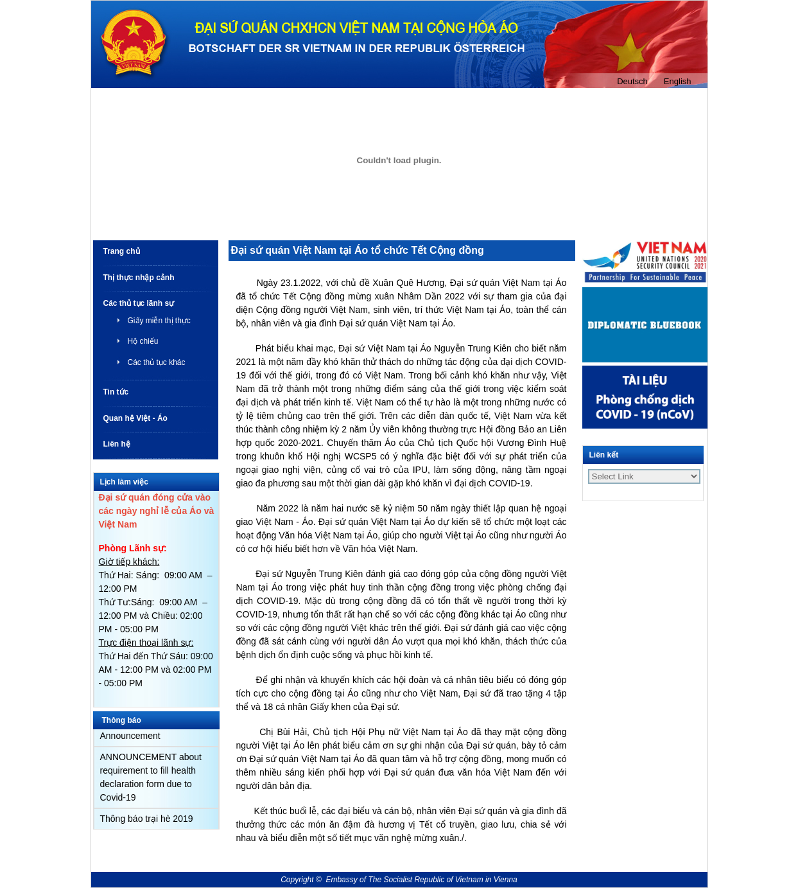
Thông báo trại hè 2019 (146, 818)
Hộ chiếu (143, 341)
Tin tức (116, 391)
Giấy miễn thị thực (159, 320)
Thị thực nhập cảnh (139, 277)
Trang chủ (121, 251)
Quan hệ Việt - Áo (135, 418)
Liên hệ (116, 444)
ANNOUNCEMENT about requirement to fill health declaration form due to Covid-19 (151, 777)
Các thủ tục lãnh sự (139, 303)
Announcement (130, 736)
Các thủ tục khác (157, 362)
